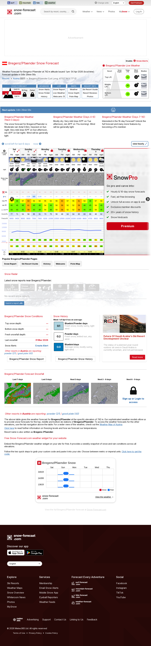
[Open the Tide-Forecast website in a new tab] (38, 3)
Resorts (6, 79)
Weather (87, 11)
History (44, 96)
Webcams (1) (59, 96)
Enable (137, 61)
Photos (111, 11)
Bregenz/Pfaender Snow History (75, 359)
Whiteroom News (16, 597)
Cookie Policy (51, 633)
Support (46, 619)
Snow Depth (73, 93)
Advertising (33, 619)
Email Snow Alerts (48, 587)
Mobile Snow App (48, 592)
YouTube (121, 597)
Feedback (92, 619)
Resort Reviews (90, 93)
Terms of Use (19, 633)
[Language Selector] (118, 3)
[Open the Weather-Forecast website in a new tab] (50, 3)
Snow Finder (44, 93)
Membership (45, 583)
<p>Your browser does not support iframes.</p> (75, 482)
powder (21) (10, 353)
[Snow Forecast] (21, 11)
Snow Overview (15, 592)
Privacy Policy (35, 633)
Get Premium (136, 3)
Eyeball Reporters (48, 597)
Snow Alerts (44, 89)
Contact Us (60, 619)
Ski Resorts (13, 583)
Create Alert (41, 345)
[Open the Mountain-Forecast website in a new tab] (25, 3)
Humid (5, 214)
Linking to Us (76, 619)
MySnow (12, 606)
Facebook (121, 583)
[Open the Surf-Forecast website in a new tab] (12, 3)
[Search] (73, 11)
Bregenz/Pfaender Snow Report (26, 359)
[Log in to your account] (139, 11)
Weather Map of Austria (111, 424)
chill (4, 210)
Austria (16, 79)
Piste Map (73, 96)
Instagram (121, 587)
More (4, 180)
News (100, 11)
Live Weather (59, 93)
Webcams (60, 264)
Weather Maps (14, 587)
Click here (9, 428)
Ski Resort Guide (90, 89)
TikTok (119, 592)
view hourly (140, 144)
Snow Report (59, 89)
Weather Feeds (47, 602)
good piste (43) (25, 353)
